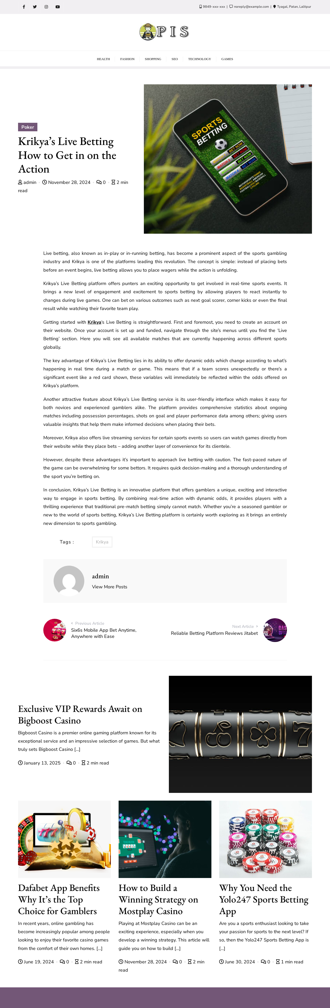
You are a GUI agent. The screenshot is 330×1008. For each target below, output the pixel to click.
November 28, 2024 (67, 182)
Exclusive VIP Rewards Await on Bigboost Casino (80, 714)
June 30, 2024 (237, 962)
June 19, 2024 (36, 962)
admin (28, 182)
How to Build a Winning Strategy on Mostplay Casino (158, 899)
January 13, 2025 (40, 763)
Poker (27, 127)
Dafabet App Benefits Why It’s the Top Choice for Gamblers (59, 899)
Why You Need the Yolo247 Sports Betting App (263, 899)
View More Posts (109, 587)
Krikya (94, 322)
